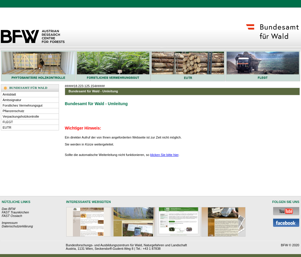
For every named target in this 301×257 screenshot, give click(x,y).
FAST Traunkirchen (15, 212)
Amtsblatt (9, 94)
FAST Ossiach (12, 216)
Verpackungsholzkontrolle (21, 116)
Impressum (9, 222)
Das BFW (8, 209)
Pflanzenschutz (13, 111)
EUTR (7, 127)
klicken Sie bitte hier (164, 155)
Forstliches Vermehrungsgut (22, 105)
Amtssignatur (12, 100)
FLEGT (8, 122)
